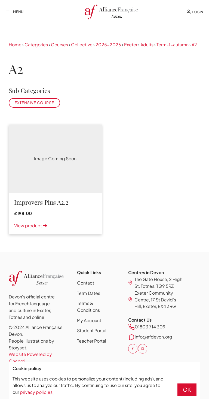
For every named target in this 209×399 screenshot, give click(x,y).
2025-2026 (108, 44)
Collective (82, 44)
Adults (146, 44)
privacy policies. (37, 392)
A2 (194, 44)
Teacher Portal (91, 341)
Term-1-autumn (172, 44)
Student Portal (91, 330)
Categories (36, 44)
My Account (89, 320)
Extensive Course (34, 102)
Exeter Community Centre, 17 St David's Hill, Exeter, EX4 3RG (155, 299)
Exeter (130, 44)
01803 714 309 (150, 327)
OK (187, 389)
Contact (85, 283)
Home (15, 44)
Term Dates (88, 293)
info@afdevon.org (153, 337)
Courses (59, 44)
